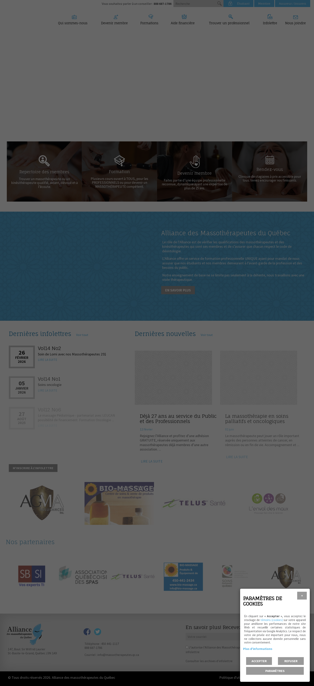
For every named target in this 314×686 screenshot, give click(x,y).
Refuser (291, 661)
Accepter (259, 661)
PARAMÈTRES (275, 671)
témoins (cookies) (272, 620)
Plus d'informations (257, 649)
